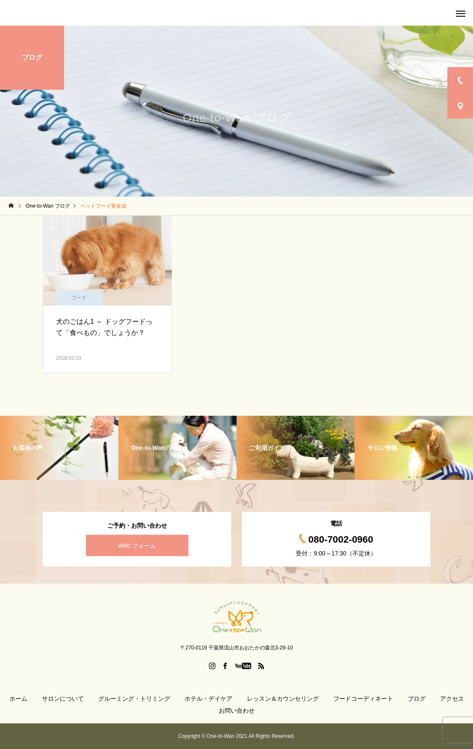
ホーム (18, 698)
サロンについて (63, 698)
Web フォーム (137, 545)
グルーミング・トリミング (134, 698)
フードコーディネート (363, 698)
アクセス (452, 698)
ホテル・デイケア (208, 698)
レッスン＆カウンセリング (283, 698)
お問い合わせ (237, 710)
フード (79, 298)
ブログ (417, 698)
